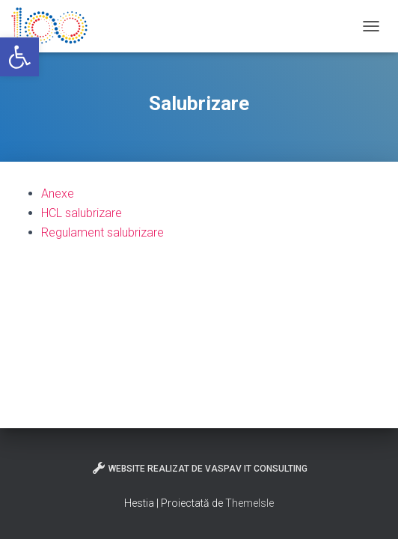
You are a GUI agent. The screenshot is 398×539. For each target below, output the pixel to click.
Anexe (57, 193)
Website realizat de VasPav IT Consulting (199, 467)
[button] (19, 56)
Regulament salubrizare (102, 232)
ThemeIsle (249, 503)
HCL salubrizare (81, 213)
